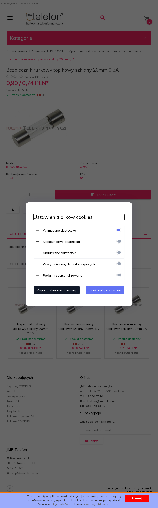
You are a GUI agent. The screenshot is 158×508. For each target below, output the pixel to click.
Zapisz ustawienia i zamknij (55, 290)
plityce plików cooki (63, 504)
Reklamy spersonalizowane (61, 275)
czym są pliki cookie (97, 504)
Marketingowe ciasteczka (60, 241)
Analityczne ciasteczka (58, 253)
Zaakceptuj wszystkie (106, 290)
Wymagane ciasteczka (58, 230)
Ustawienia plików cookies (62, 217)
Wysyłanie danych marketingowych (68, 264)
